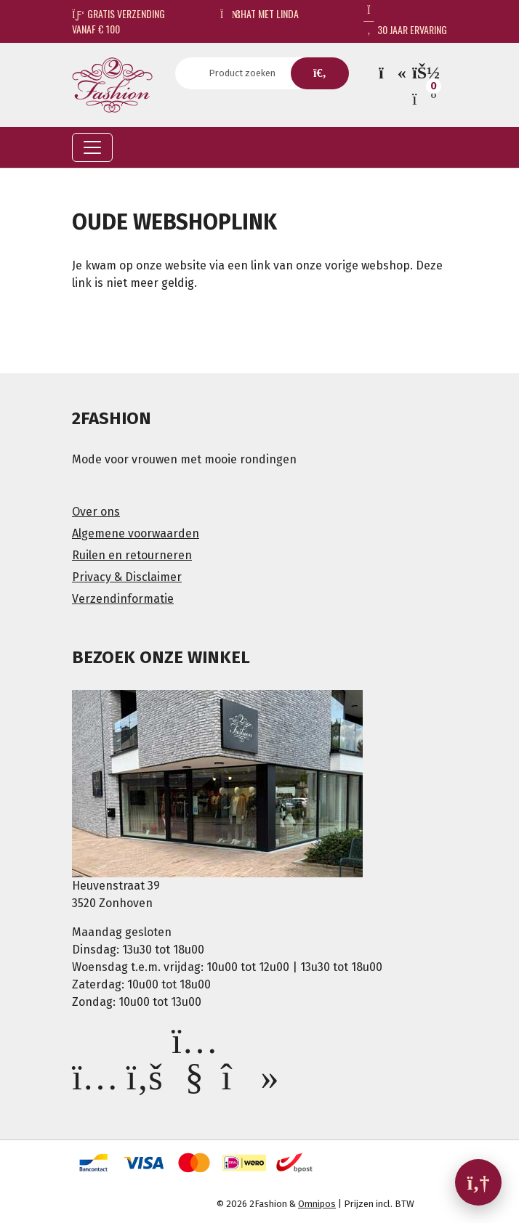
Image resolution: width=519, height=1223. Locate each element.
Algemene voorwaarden (135, 533)
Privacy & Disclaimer (127, 577)
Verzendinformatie (123, 599)
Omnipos (317, 1203)
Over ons (96, 512)
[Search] (246, 73)
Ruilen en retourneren (132, 555)
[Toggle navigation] (92, 147)
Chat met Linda (259, 13)
